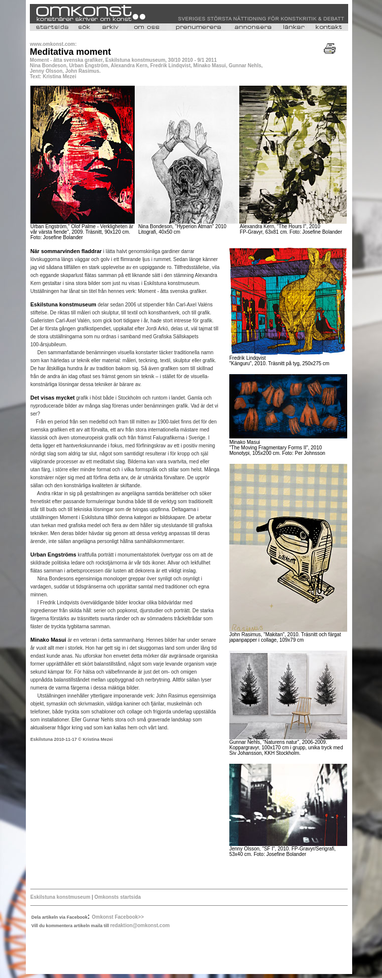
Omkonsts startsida (117, 897)
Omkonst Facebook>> (118, 917)
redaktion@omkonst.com (140, 925)
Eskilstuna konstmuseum (60, 897)
